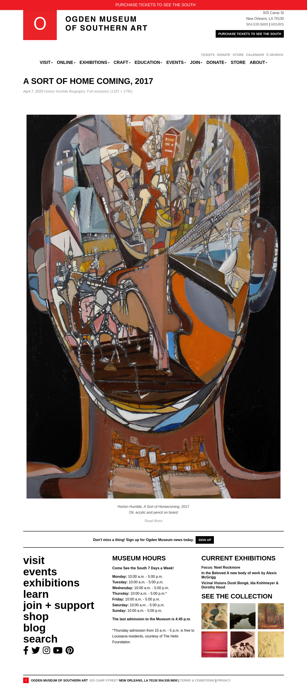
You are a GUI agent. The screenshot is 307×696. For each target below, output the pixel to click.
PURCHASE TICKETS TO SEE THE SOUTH (249, 34)
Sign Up (204, 540)
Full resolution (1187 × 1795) (109, 91)
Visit (46, 62)
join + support (58, 605)
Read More (153, 521)
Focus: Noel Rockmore (220, 567)
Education (148, 62)
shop (36, 616)
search (40, 639)
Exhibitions (95, 62)
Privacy (224, 680)
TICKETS (208, 55)
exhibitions (51, 583)
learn (36, 594)
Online (66, 62)
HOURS (277, 24)
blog (34, 628)
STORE (238, 55)
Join (196, 62)
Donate (216, 62)
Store (238, 62)
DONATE (223, 55)
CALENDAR (255, 55)
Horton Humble (64, 91)
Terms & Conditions (197, 680)
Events (176, 62)
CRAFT (122, 62)
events (40, 572)
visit (34, 560)
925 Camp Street (104, 680)
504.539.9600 (257, 24)
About (258, 62)
